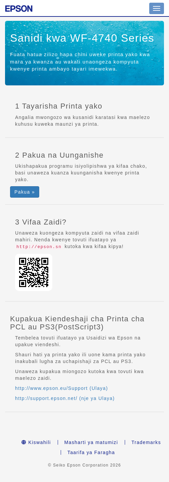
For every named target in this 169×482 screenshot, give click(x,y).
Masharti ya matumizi (91, 442)
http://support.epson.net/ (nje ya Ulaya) (65, 398)
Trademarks (146, 442)
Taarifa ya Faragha (91, 452)
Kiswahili (36, 442)
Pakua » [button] (24, 192)
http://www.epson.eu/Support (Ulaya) (61, 388)
